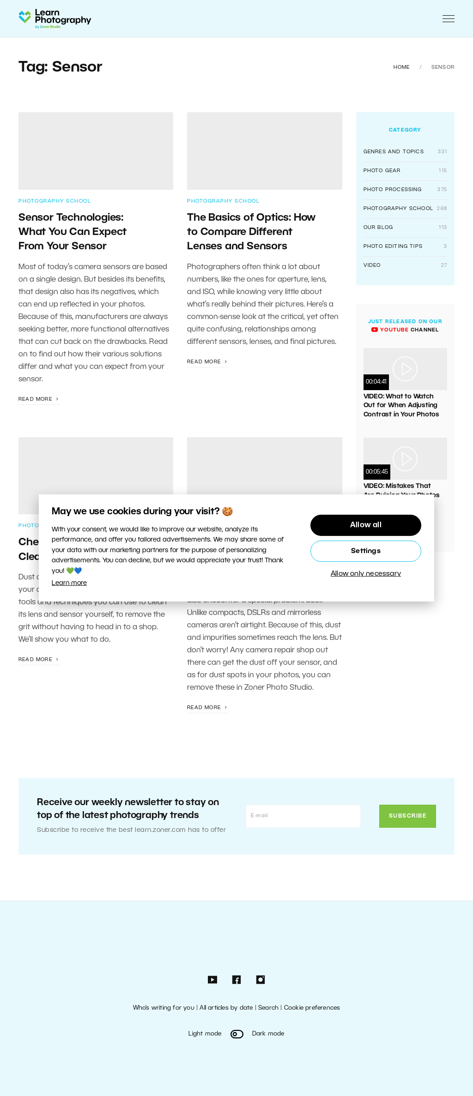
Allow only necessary (366, 574)
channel (405, 330)
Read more (39, 399)
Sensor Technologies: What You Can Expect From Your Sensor (72, 232)
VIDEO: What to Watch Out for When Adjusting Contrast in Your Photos (401, 406)
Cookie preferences (312, 1008)
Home (402, 67)
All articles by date (226, 1008)
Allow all (366, 525)
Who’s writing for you (163, 1008)
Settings (366, 551)
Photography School (54, 201)
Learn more (69, 583)
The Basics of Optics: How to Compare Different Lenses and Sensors (251, 232)
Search (268, 1008)
